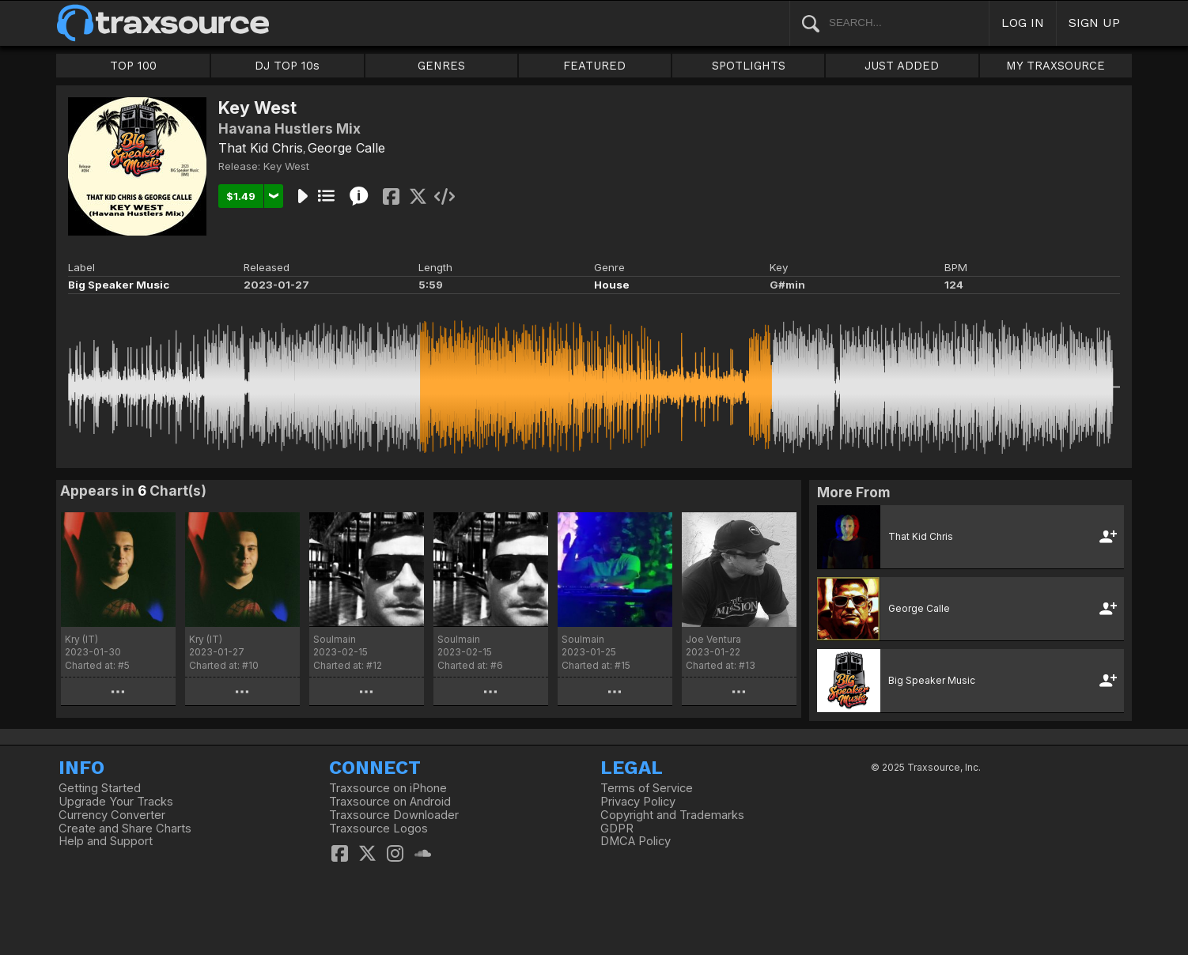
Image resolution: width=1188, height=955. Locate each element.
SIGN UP (1094, 22)
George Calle (346, 148)
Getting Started (100, 788)
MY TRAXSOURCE (1055, 66)
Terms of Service (646, 788)
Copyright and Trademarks (672, 815)
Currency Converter (112, 815)
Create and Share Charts (125, 828)
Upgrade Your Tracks (116, 802)
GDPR (617, 828)
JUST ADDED (902, 66)
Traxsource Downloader (394, 815)
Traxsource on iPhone (388, 788)
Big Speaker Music (118, 284)
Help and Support (106, 841)
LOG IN (1022, 22)
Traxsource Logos (378, 828)
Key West (286, 166)
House (612, 284)
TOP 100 (133, 66)
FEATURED (594, 66)
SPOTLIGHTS (748, 66)
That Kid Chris (260, 148)
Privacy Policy (637, 802)
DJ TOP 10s (287, 66)
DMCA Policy (635, 841)
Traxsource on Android (390, 802)
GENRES (441, 66)
